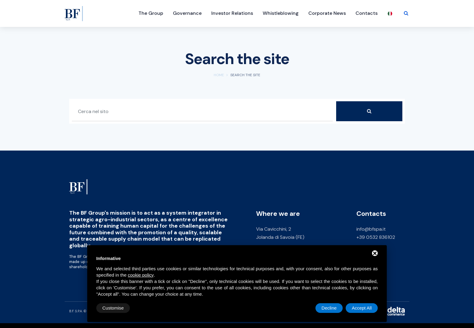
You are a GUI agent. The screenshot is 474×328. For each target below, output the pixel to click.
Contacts (367, 13)
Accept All (362, 307)
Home (219, 75)
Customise (113, 307)
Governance (187, 13)
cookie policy (141, 275)
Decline (329, 307)
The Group (150, 13)
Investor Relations (232, 13)
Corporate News (327, 13)
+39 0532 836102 (375, 237)
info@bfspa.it (371, 229)
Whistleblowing (281, 13)
